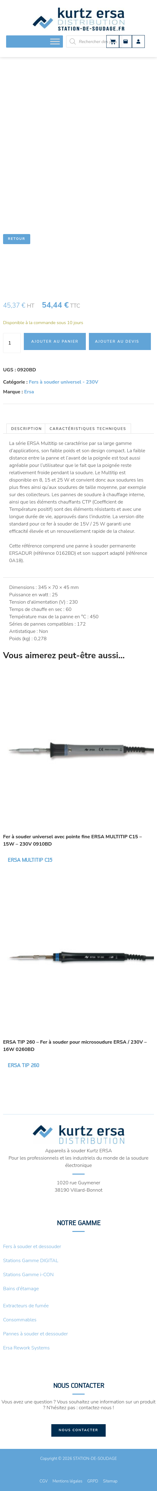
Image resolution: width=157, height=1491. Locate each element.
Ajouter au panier (54, 341)
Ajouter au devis (117, 341)
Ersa (29, 391)
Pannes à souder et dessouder (35, 1333)
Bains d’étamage (21, 1288)
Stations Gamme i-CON (28, 1274)
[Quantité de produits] (12, 343)
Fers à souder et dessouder (32, 1246)
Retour (16, 238)
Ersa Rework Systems (26, 1348)
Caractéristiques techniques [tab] (87, 428)
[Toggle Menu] (55, 41)
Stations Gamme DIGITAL (30, 1260)
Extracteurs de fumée (26, 1305)
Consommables (20, 1319)
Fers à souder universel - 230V (63, 382)
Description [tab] (26, 428)
